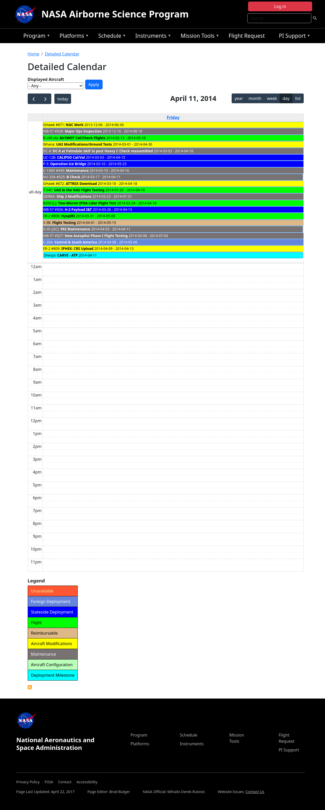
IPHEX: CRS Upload (77, 248)
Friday (173, 117)
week (272, 98)
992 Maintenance (75, 229)
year (238, 98)
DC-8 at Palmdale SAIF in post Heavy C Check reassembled (103, 150)
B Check (73, 176)
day (286, 98)
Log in (280, 6)
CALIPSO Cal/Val (71, 157)
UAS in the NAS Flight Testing (79, 189)
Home (34, 54)
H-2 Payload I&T (78, 209)
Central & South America (75, 242)
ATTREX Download (81, 183)
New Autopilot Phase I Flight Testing (96, 235)
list (298, 98)
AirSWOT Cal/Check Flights (82, 137)
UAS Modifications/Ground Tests (84, 144)
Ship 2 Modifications (73, 196)
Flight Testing (64, 222)
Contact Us (254, 791)
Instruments (152, 36)
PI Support (293, 36)
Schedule (111, 36)
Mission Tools (198, 36)
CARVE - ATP (67, 255)
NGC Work (74, 124)
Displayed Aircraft (46, 79)
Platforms (73, 36)
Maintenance (77, 170)
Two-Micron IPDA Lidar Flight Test (87, 203)
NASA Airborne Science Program (115, 14)
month (255, 98)
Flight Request (247, 35)
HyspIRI (68, 215)
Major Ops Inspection (83, 131)
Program (35, 36)
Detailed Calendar (62, 54)
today (62, 99)
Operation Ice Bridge (68, 163)
